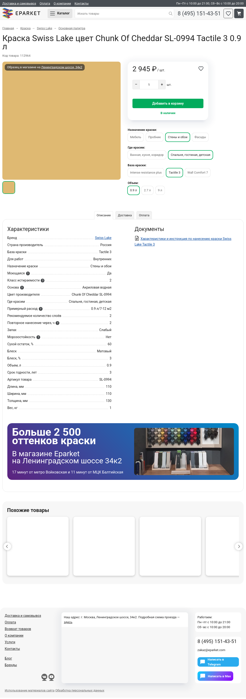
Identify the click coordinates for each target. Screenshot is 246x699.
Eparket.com (23, 14)
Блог (8, 660)
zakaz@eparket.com (211, 651)
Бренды (11, 666)
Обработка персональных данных (79, 692)
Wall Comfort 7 (197, 174)
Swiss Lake (103, 239)
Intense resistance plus (146, 174)
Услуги (10, 643)
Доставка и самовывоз (19, 3)
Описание (103, 216)
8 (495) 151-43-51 (198, 14)
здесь (68, 623)
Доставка (125, 216)
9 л (160, 191)
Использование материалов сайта (29, 692)
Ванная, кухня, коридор (147, 156)
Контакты (82, 3)
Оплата (45, 3)
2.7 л (147, 191)
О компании (62, 3)
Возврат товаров (18, 630)
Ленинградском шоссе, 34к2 (61, 68)
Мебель (135, 138)
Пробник (154, 138)
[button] (7, 548)
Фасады (200, 138)
